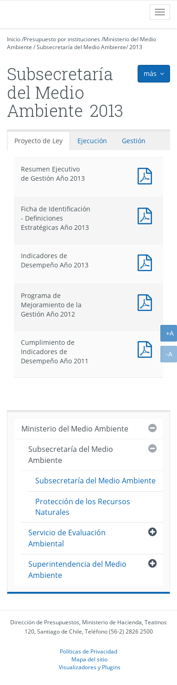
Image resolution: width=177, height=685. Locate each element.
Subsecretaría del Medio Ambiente (81, 47)
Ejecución (92, 140)
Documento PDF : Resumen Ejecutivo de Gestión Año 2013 (147, 175)
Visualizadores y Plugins (89, 667)
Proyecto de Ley (38, 140)
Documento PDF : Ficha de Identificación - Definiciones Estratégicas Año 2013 (147, 214)
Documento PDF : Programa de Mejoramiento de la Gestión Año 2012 (147, 301)
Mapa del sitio (89, 659)
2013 (135, 47)
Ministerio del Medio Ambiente (74, 429)
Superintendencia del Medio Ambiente (77, 569)
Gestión (133, 140)
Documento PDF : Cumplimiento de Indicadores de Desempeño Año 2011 (147, 348)
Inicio (13, 39)
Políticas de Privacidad (88, 651)
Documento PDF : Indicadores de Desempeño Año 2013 (147, 261)
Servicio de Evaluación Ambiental (67, 537)
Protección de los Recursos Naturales (82, 506)
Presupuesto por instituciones (62, 39)
